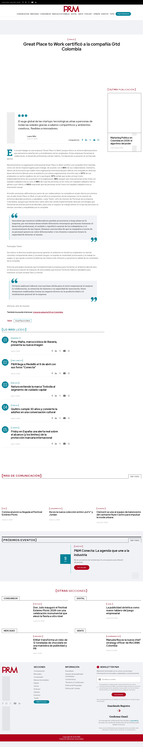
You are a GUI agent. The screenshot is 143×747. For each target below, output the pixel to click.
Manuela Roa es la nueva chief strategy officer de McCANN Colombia (123, 642)
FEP (4, 508)
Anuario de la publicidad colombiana (74, 675)
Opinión (96, 14)
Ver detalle (81, 567)
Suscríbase (69, 671)
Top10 (112, 14)
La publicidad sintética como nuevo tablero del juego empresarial (122, 610)
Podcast (88, 14)
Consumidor (45, 14)
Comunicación (23, 14)
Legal (109, 604)
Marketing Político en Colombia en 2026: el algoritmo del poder (121, 140)
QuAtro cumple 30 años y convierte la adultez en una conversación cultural (34, 410)
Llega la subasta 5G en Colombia (48, 312)
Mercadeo (34, 14)
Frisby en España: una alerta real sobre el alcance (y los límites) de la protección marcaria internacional (34, 434)
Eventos (104, 14)
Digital (74, 14)
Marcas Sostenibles (61, 14)
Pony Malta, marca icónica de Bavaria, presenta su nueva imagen (34, 343)
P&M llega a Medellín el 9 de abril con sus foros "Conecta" (33, 365)
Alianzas (101, 508)
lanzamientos (55, 508)
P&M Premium (123, 14)
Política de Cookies (72, 688)
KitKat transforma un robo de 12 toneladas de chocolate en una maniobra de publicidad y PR (50, 644)
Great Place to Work (22, 321)
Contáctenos (70, 679)
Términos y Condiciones (74, 682)
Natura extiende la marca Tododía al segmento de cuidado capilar (33, 388)
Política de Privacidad (73, 685)
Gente (80, 14)
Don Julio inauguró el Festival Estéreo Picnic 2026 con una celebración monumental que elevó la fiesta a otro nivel (50, 612)
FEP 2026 (37, 604)
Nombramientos (113, 636)
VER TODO (134, 477)
